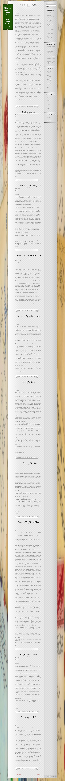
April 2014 (48, 90)
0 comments (36, 106)
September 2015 (49, 71)
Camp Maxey (48, 99)
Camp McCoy (48, 100)
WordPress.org (49, 120)
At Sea (47, 96)
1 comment (35, 376)
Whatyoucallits (49, 38)
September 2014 (49, 83)
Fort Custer (48, 104)
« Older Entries (18, 774)
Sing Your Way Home (28, 654)
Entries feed (48, 117)
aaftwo (47, 49)
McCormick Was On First (50, 30)
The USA (48, 108)
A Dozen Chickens (49, 37)
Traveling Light (49, 32)
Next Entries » (38, 774)
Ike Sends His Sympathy (50, 21)
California (48, 97)
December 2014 (49, 79)
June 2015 (48, 75)
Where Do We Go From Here (28, 316)
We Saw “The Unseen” (50, 33)
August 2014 (48, 84)
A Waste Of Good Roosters (50, 40)
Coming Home (49, 101)
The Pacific (32, 106)
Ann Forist (20, 106)
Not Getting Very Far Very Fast (51, 20)
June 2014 (48, 87)
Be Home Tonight (49, 12)
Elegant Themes (53, 776)
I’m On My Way (49, 15)
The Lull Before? (28, 112)
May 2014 (48, 88)
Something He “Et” (28, 717)
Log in (47, 116)
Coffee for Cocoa (52, 58)
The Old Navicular (28, 382)
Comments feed (49, 118)
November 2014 (49, 80)
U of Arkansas (49, 109)
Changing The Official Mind (28, 522)
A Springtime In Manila (50, 34)
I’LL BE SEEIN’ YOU (28, 5)
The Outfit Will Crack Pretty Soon (28, 186)
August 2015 (48, 72)
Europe (48, 103)
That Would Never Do (50, 26)
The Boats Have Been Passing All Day (28, 256)
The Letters (28, 106)
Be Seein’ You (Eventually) (50, 29)
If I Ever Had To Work (28, 463)
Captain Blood (49, 36)
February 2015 (49, 76)
